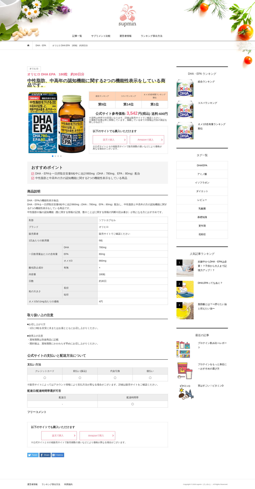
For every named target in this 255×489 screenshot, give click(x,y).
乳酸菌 (202, 208)
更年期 (202, 225)
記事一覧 (77, 36)
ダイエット (202, 191)
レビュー (202, 200)
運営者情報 (126, 36)
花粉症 (202, 234)
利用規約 (68, 484)
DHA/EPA (202, 165)
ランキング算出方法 (151, 36)
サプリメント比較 (100, 36)
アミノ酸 (202, 174)
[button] (52, 156)
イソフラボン (202, 182)
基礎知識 (202, 217)
